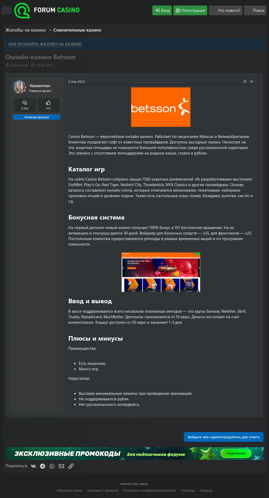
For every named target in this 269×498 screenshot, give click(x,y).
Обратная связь (69, 490)
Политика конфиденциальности (149, 490)
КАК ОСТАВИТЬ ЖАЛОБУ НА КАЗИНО (45, 44)
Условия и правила (102, 490)
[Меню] (7, 10)
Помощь (188, 490)
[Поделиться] (244, 81)
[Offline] (24, 90)
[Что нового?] (225, 10)
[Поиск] (255, 10)
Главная (206, 490)
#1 (251, 81)
